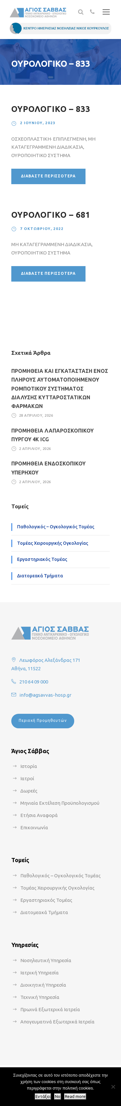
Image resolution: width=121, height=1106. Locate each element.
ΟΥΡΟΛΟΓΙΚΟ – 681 (50, 214)
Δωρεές (28, 790)
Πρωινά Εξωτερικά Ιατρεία (50, 1009)
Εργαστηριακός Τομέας (42, 559)
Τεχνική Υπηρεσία (39, 997)
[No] (113, 1086)
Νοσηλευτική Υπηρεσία (45, 960)
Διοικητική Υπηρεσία (43, 985)
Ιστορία (28, 766)
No (57, 1096)
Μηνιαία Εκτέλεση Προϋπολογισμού (59, 803)
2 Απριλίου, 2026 (35, 449)
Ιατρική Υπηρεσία (39, 972)
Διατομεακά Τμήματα (40, 575)
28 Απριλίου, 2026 (36, 415)
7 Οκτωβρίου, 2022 (42, 228)
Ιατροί (27, 778)
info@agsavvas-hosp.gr (45, 695)
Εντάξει (42, 1096)
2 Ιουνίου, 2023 (37, 123)
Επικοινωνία (34, 827)
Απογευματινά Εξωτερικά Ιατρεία (57, 1021)
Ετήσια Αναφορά (39, 815)
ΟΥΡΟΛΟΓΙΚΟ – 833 (50, 109)
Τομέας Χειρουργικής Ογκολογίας (52, 543)
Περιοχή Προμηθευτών (43, 720)
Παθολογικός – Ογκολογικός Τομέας (55, 526)
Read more (75, 1096)
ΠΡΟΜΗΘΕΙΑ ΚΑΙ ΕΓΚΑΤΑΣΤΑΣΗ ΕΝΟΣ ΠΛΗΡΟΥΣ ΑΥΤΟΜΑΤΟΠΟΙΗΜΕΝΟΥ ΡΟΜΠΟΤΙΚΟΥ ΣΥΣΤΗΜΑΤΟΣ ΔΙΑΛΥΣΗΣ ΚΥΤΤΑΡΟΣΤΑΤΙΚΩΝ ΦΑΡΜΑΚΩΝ (59, 388)
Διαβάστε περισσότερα (48, 176)
